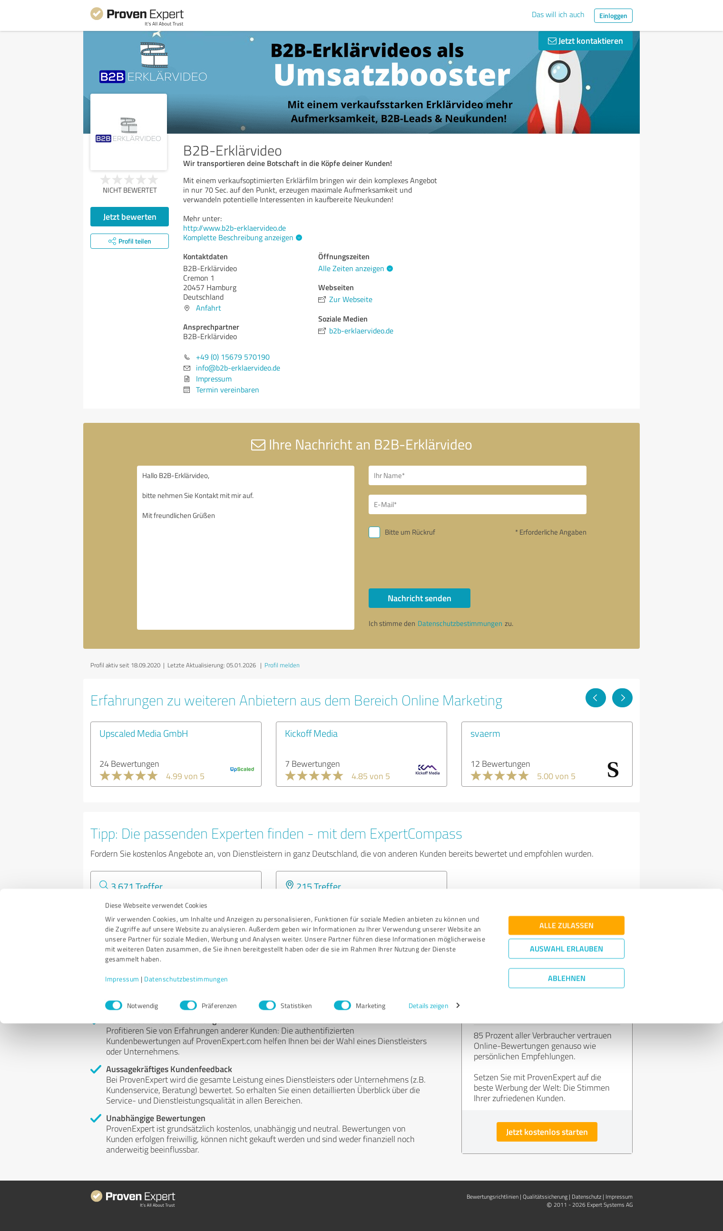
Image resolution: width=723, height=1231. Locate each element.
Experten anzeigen (142, 937)
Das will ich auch (558, 14)
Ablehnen (567, 1185)
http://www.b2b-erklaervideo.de (234, 228)
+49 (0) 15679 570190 (233, 357)
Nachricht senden (419, 598)
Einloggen (613, 15)
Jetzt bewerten (129, 216)
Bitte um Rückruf (410, 532)
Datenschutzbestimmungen (186, 1186)
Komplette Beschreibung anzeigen (241, 237)
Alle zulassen (566, 1132)
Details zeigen (428, 1213)
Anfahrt (208, 308)
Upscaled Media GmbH (143, 733)
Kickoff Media (311, 733)
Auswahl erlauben (566, 1156)
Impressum (122, 1186)
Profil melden (282, 665)
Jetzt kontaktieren (585, 40)
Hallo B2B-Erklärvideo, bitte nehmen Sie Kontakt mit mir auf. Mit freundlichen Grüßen (246, 548)
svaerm (485, 733)
